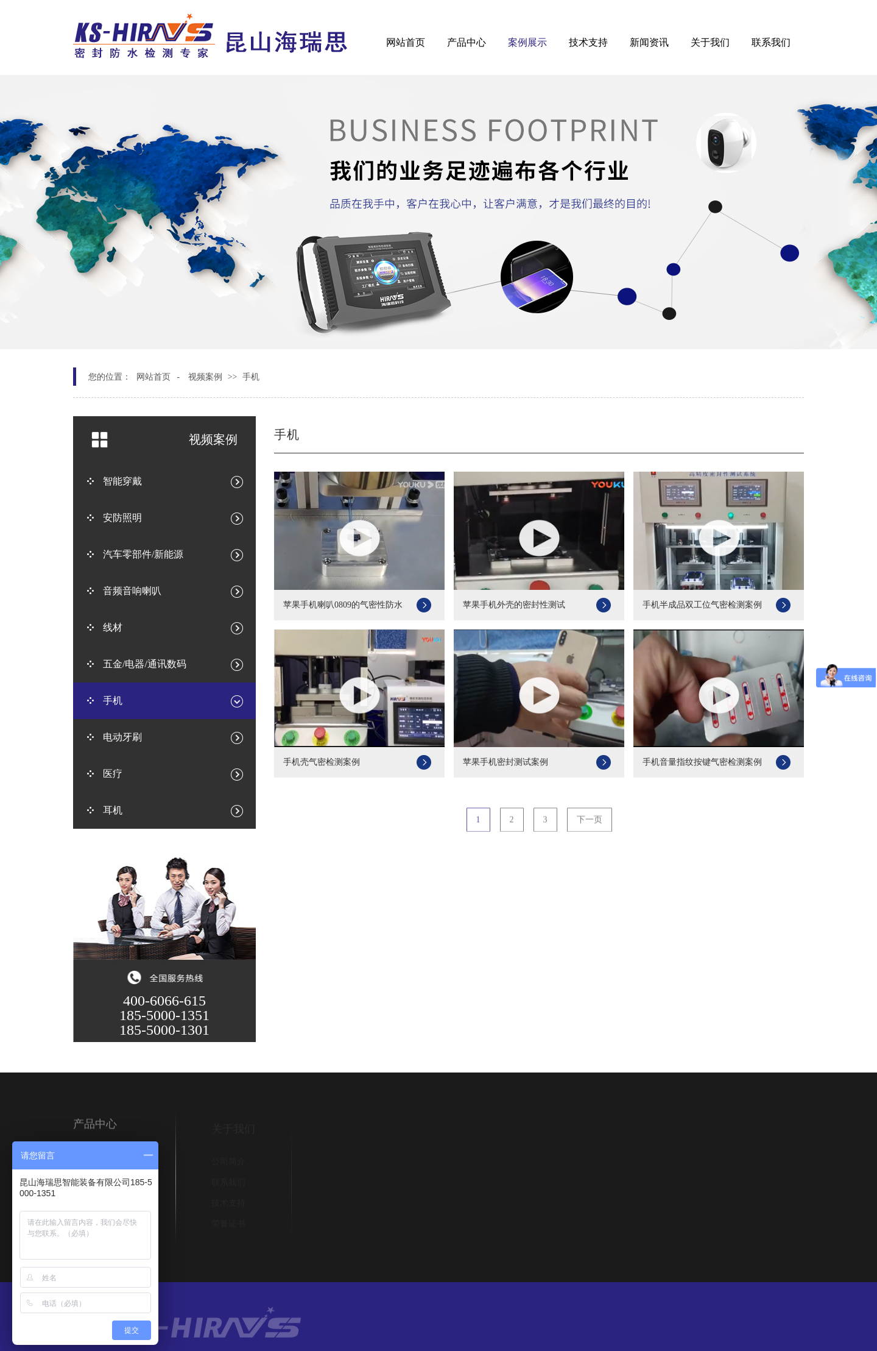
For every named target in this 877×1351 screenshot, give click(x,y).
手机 (250, 376)
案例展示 (527, 42)
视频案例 (205, 376)
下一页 (589, 824)
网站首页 (405, 42)
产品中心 (466, 42)
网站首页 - (158, 376)
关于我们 (710, 42)
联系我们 (771, 42)
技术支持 (588, 42)
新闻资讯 (649, 42)
